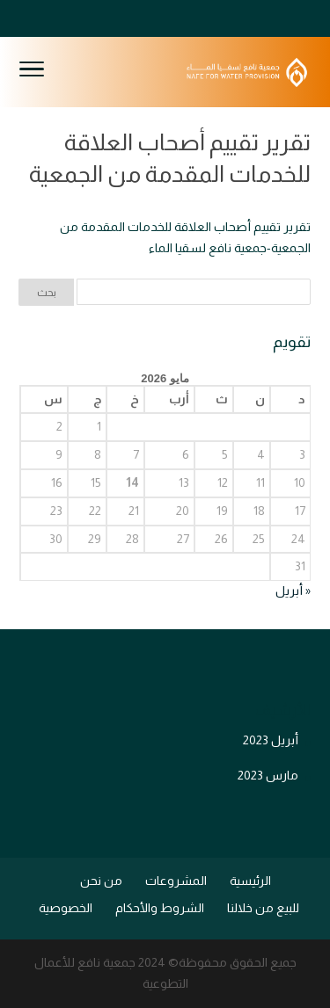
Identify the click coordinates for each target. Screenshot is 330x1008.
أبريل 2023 (270, 740)
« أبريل (293, 591)
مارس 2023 (268, 775)
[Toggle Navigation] (31, 72)
